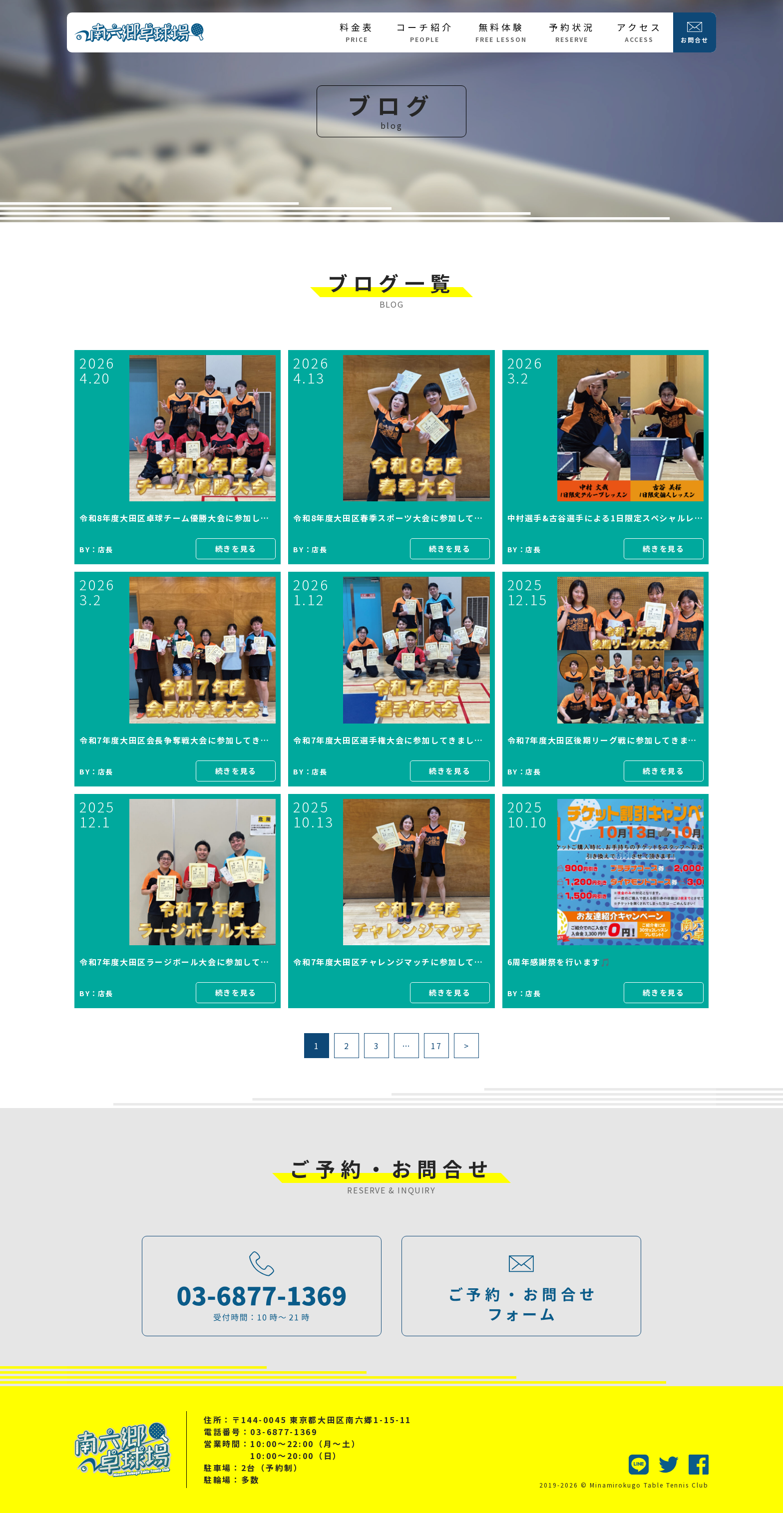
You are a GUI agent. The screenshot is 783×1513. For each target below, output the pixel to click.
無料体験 (501, 31)
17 (436, 1046)
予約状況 (572, 31)
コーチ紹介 (424, 31)
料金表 (357, 31)
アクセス (639, 31)
